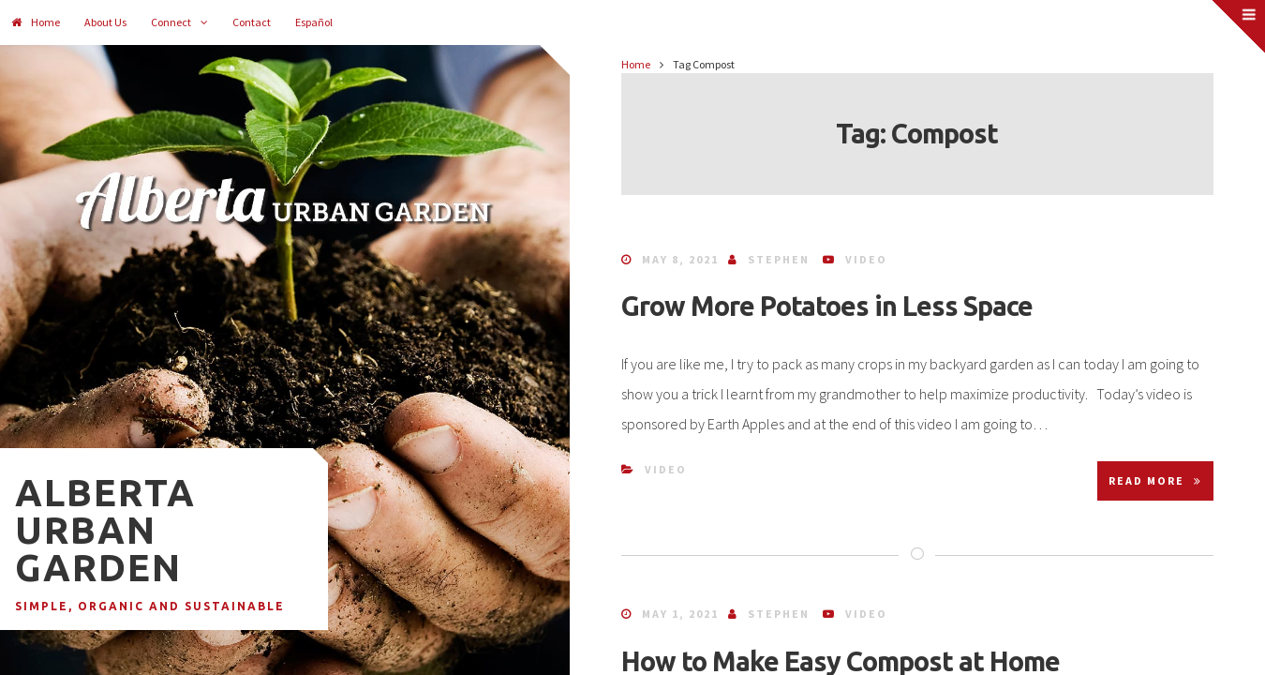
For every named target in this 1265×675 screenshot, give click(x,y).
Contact (251, 22)
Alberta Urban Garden (105, 530)
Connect (171, 22)
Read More (1155, 480)
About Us (105, 22)
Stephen (779, 259)
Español (314, 22)
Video (866, 259)
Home (35, 22)
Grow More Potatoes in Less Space (827, 306)
